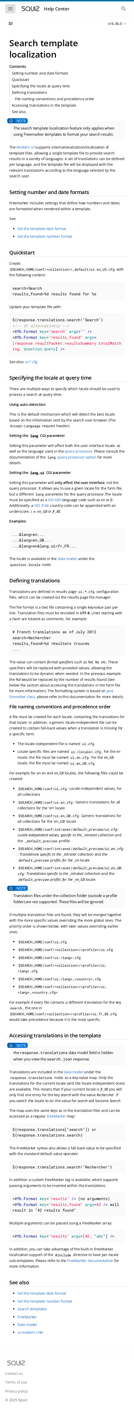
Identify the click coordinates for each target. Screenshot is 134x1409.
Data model (27, 1324)
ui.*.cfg (31, 361)
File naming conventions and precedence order (54, 98)
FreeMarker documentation (90, 1260)
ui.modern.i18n (30, 1332)
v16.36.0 (115, 23)
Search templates (32, 1308)
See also (19, 111)
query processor (78, 451)
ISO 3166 (41, 505)
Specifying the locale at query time (41, 86)
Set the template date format (42, 228)
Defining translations (29, 92)
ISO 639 (54, 499)
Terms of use (16, 1382)
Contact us (14, 1373)
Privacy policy (16, 1391)
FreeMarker (56, 1116)
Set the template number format (45, 236)
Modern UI (25, 147)
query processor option (76, 457)
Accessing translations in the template (44, 105)
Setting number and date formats (40, 73)
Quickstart (20, 79)
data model (67, 558)
